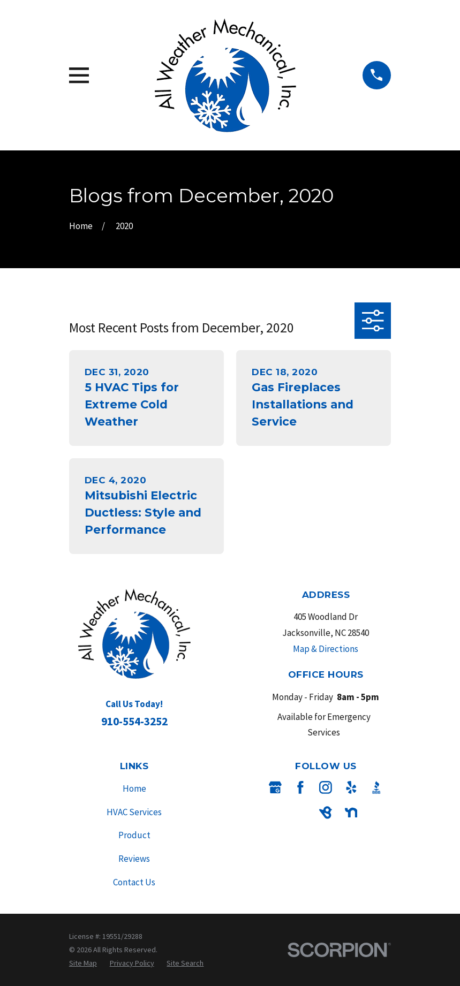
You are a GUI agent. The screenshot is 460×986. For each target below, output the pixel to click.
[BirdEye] (325, 812)
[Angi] (300, 812)
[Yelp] (351, 787)
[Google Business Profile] (275, 787)
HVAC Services (134, 812)
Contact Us (134, 882)
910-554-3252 (134, 721)
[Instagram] (325, 787)
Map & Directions (325, 649)
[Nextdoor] (351, 812)
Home (134, 788)
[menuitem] (83, 963)
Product (134, 835)
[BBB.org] (376, 787)
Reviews (134, 858)
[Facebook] (300, 787)
